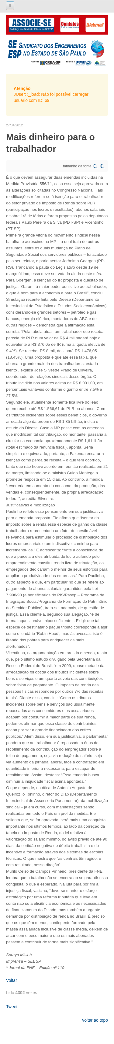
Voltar (11, 980)
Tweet (11, 1006)
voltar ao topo (95, 1020)
